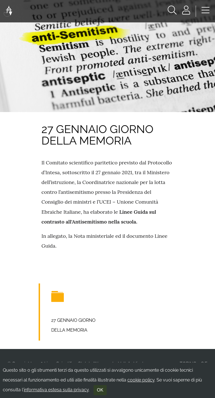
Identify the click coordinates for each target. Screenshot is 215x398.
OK (100, 390)
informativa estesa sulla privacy (56, 389)
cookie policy (141, 380)
